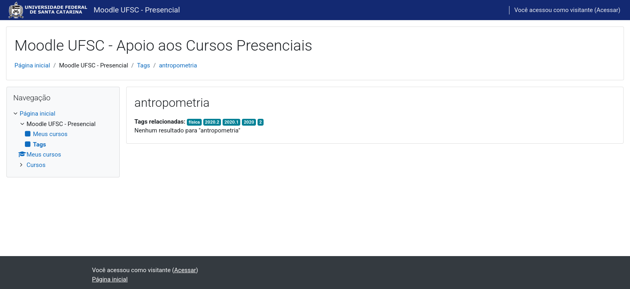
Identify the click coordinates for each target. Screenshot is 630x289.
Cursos (36, 165)
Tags (143, 65)
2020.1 (231, 122)
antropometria (178, 65)
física (194, 122)
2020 (249, 122)
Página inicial (32, 65)
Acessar (607, 10)
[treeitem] (63, 139)
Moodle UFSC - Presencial (137, 10)
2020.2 (212, 122)
